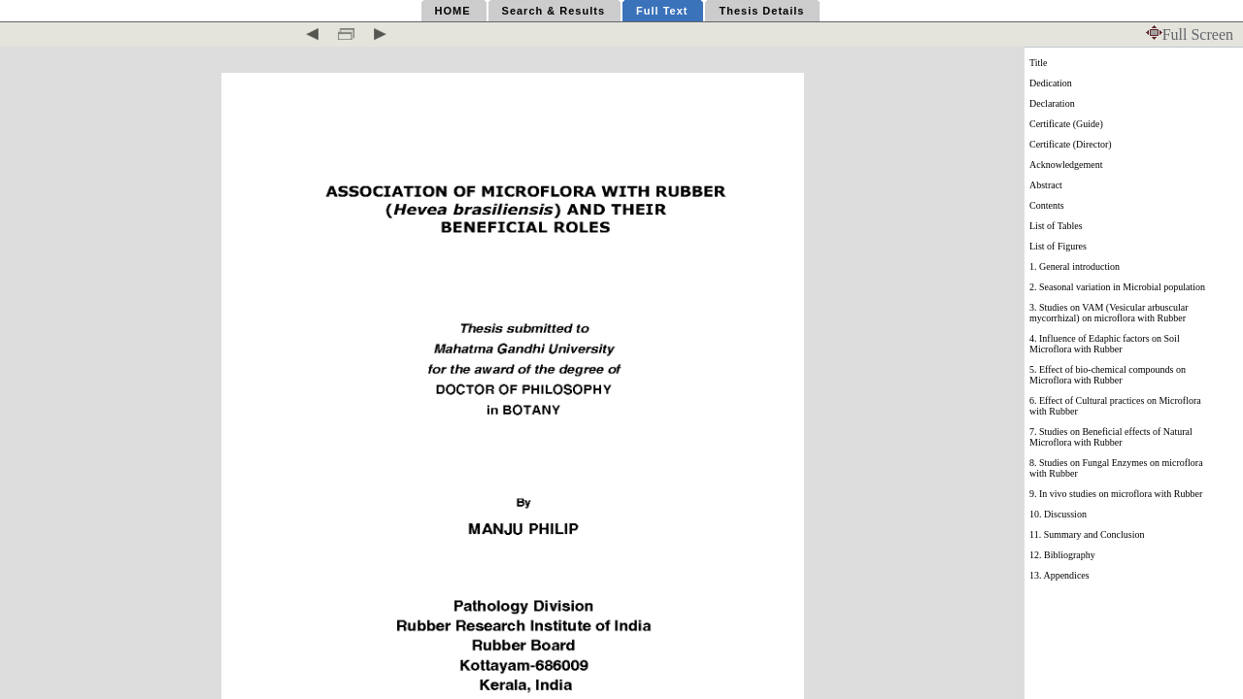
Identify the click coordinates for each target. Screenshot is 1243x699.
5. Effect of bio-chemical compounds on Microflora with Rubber (1107, 374)
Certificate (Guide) (1066, 123)
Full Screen (1189, 34)
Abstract (1045, 185)
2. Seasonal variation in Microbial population (1117, 287)
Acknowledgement (1066, 164)
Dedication (1050, 83)
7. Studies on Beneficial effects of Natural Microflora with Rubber (1111, 437)
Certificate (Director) (1070, 144)
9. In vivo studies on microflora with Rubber (1115, 493)
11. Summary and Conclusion (1087, 534)
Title (1038, 62)
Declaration (1052, 103)
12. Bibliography (1062, 554)
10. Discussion (1058, 514)
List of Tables (1056, 225)
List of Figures (1058, 246)
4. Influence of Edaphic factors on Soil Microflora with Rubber (1104, 343)
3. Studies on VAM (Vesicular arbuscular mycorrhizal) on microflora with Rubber (1109, 312)
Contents (1046, 205)
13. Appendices (1059, 575)
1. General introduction (1074, 266)
